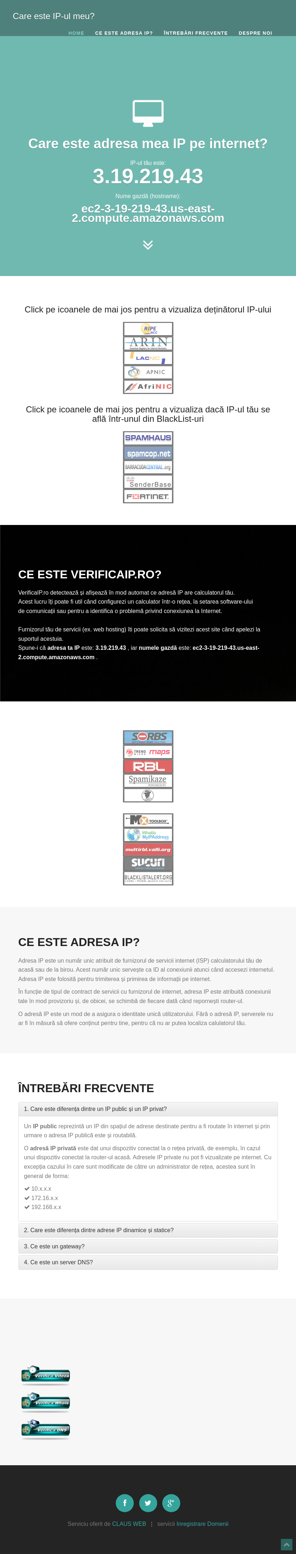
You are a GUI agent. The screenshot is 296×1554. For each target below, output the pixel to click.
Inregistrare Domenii (202, 1524)
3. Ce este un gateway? (54, 1246)
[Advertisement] (148, 67)
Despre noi (255, 33)
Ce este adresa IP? (124, 33)
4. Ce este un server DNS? (58, 1262)
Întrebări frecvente (196, 33)
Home (76, 33)
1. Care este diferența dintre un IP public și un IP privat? (95, 1109)
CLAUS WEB (129, 1524)
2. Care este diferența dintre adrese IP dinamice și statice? (99, 1230)
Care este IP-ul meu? (54, 14)
